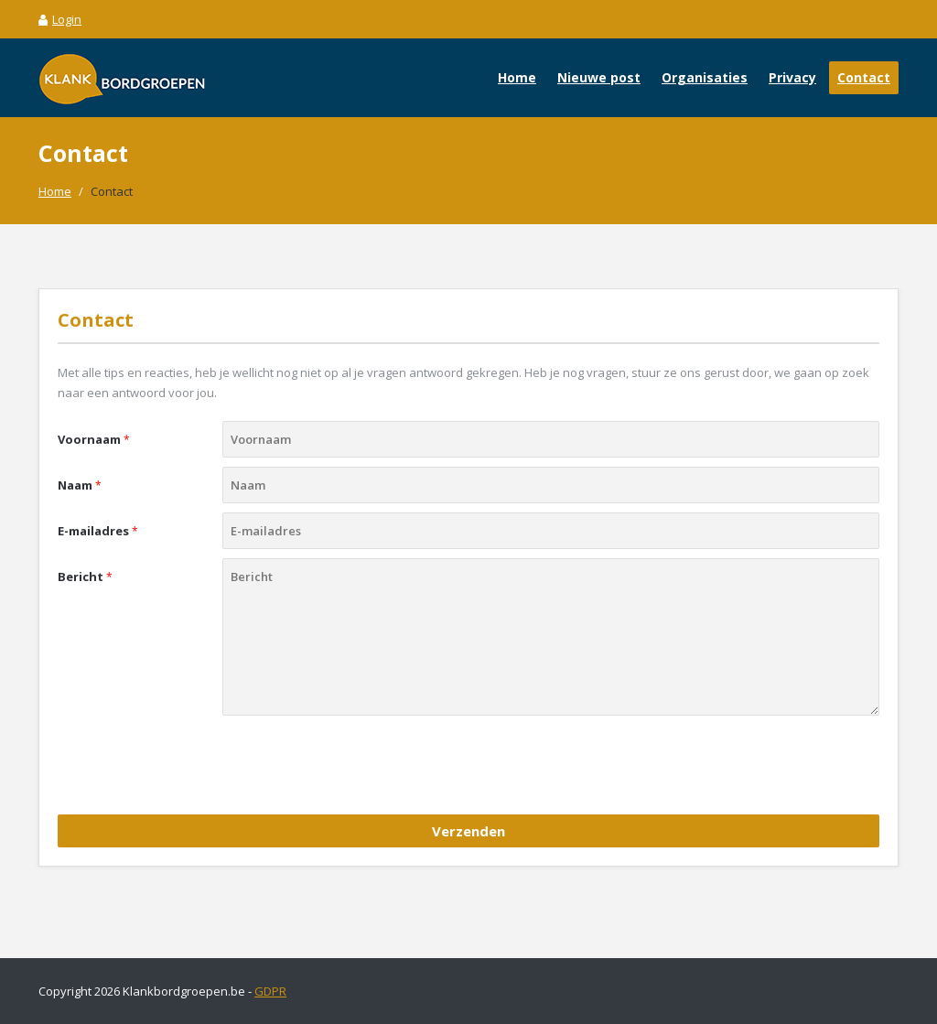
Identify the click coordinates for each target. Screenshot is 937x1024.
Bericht (85, 576)
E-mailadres (98, 531)
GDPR (270, 991)
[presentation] (197, 769)
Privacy (792, 77)
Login (59, 19)
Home (517, 77)
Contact (863, 77)
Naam (80, 485)
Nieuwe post (599, 77)
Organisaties (705, 77)
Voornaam (94, 439)
